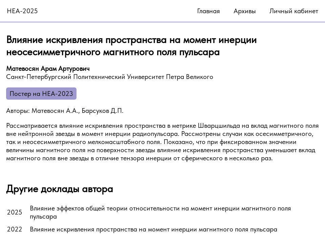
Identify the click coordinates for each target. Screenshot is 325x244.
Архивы (245, 11)
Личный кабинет (293, 11)
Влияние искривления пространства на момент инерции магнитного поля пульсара (153, 229)
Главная (208, 11)
